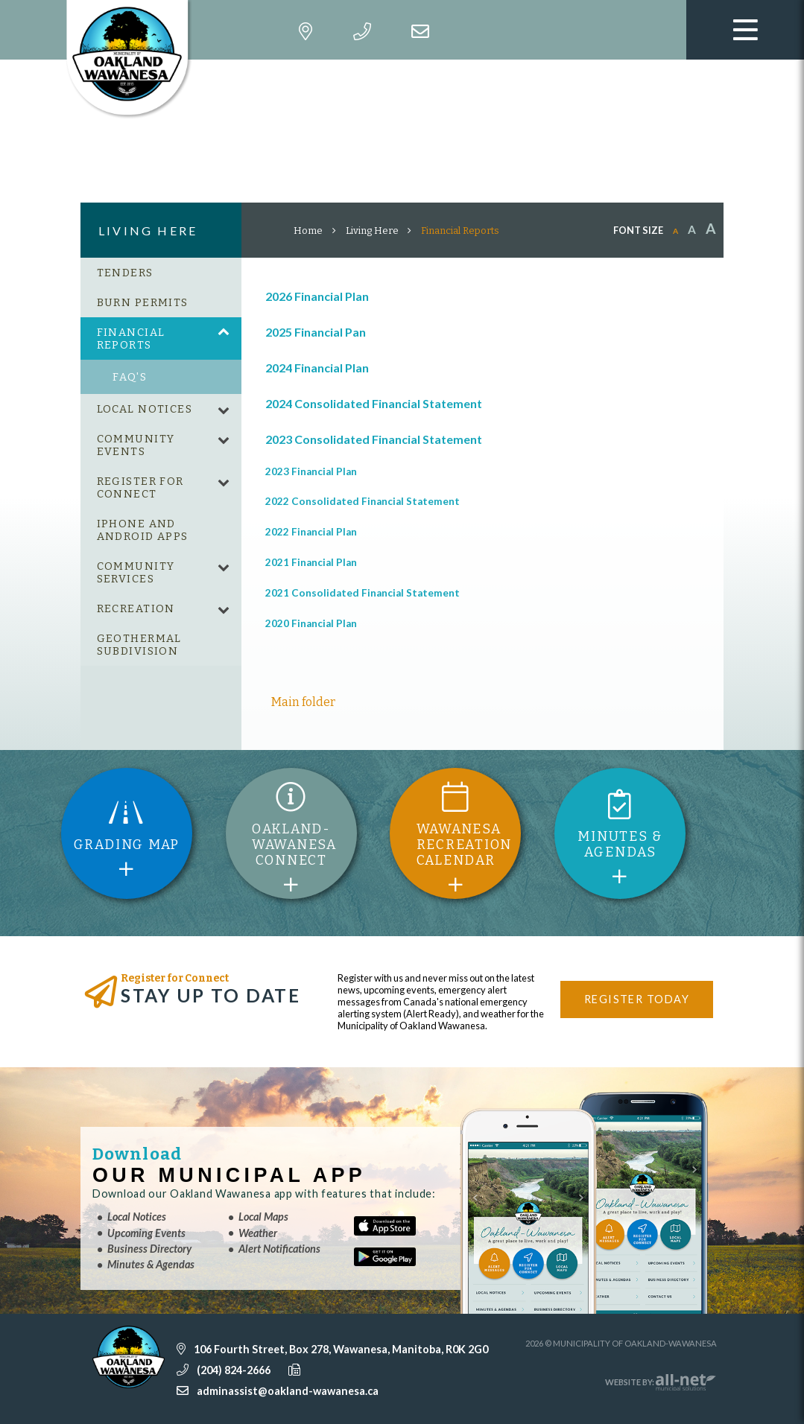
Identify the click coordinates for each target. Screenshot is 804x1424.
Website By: (661, 1382)
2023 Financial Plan (311, 471)
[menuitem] (160, 272)
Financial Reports (460, 230)
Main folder (303, 702)
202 (274, 532)
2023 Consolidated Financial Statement (373, 439)
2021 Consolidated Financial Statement (362, 593)
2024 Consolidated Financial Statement (373, 403)
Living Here (372, 230)
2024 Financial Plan (317, 367)
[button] (223, 333)
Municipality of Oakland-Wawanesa (131, 59)
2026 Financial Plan (317, 296)
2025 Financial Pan (315, 332)
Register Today (636, 999)
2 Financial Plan (321, 532)
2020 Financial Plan (311, 623)
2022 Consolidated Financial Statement (362, 501)
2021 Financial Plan (311, 562)
